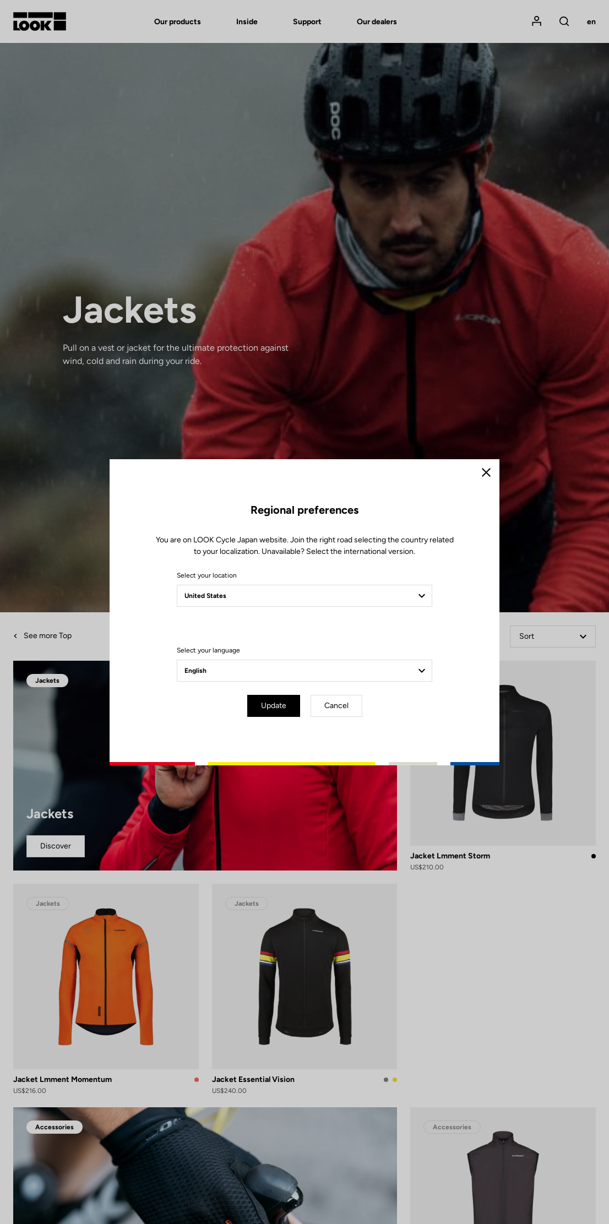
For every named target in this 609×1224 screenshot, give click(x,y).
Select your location (207, 575)
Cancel (336, 705)
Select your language (208, 650)
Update (273, 705)
